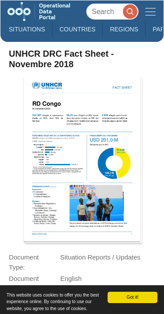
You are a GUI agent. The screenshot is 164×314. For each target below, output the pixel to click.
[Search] (112, 11)
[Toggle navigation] (150, 11)
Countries (77, 29)
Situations (27, 29)
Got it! (132, 297)
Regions (124, 29)
